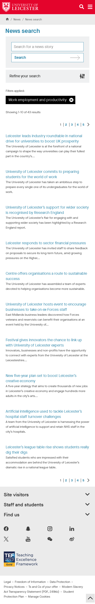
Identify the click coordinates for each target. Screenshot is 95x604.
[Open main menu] (90, 7)
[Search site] (47, 57)
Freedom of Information (30, 582)
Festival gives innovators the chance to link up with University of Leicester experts (44, 342)
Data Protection (60, 582)
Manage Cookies (39, 597)
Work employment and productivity (38, 99)
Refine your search (24, 76)
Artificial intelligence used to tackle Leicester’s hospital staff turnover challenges (44, 414)
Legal (7, 582)
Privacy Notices (14, 587)
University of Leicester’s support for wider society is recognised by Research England (47, 210)
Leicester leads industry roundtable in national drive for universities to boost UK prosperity (44, 138)
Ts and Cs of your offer (43, 587)
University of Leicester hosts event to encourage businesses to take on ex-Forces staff (46, 307)
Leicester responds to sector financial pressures (46, 243)
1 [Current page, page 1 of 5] (60, 125)
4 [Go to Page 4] (78, 125)
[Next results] (88, 125)
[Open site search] (82, 7)
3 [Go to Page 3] (72, 125)
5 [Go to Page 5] (83, 125)
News (17, 19)
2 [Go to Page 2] (66, 125)
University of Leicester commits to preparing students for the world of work (42, 174)
